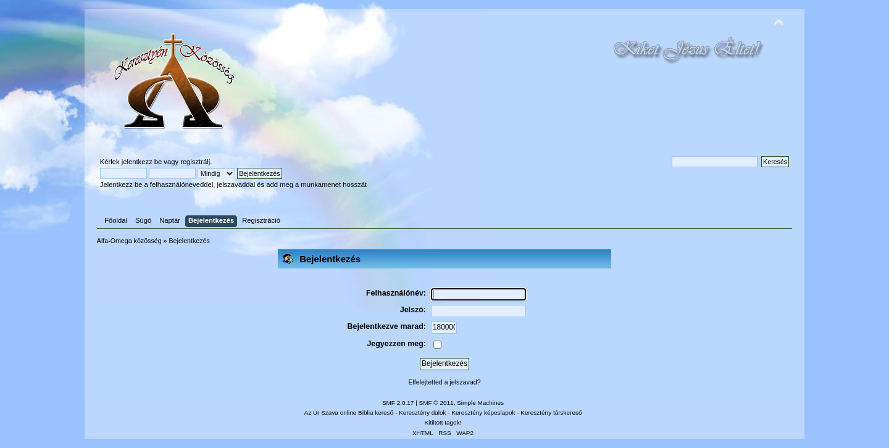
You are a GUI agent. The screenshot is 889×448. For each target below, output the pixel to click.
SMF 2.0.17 (398, 402)
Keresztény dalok (422, 412)
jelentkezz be (142, 161)
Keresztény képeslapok (483, 412)
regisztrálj (195, 161)
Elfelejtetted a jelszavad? (444, 382)
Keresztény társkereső (551, 412)
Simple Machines (480, 402)
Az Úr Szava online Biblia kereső (349, 412)
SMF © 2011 (436, 402)
